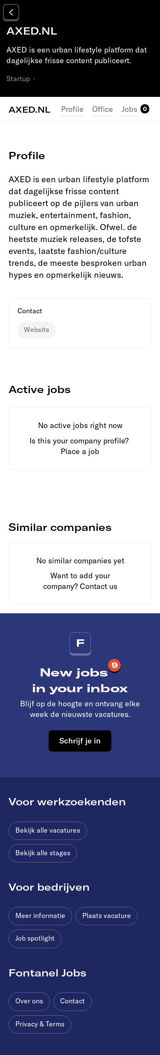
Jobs (129, 109)
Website (36, 329)
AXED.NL (29, 109)
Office (102, 109)
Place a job (80, 451)
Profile (72, 109)
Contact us (98, 586)
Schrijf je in (80, 740)
